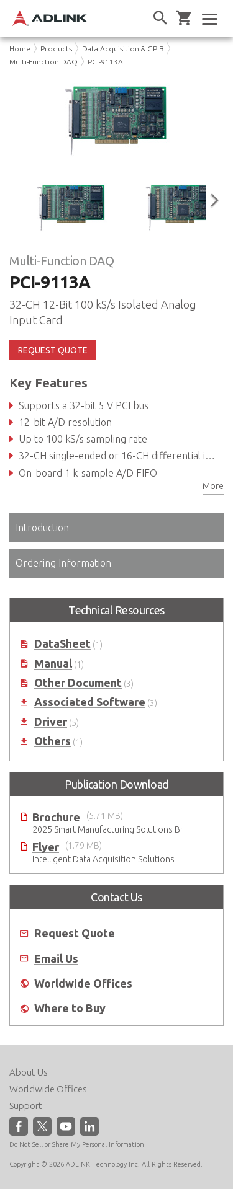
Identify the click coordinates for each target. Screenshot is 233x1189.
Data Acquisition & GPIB (123, 49)
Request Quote (74, 933)
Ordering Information (63, 562)
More (213, 486)
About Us (28, 1072)
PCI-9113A (105, 62)
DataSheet (62, 644)
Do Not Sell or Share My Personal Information (76, 1144)
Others (52, 741)
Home (19, 49)
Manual (53, 664)
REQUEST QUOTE (53, 350)
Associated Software (89, 702)
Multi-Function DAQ (43, 62)
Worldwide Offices (83, 983)
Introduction (42, 527)
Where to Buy (70, 1008)
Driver (50, 722)
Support (25, 1105)
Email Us (56, 959)
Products (56, 49)
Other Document (78, 683)
